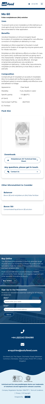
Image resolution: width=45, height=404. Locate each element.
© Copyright (26, 393)
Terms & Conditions (37, 390)
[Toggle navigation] (42, 4)
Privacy (18, 393)
